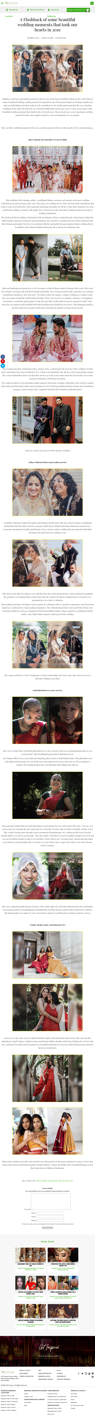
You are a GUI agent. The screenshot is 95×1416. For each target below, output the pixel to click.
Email (34, 1216)
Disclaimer (24, 1373)
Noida (72, 1399)
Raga (25, 1405)
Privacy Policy (25, 1370)
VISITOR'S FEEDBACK (64, 1379)
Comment (27, 1209)
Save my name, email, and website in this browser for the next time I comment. (48, 1224)
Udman (26, 1393)
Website (33, 1220)
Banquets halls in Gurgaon (8, 1410)
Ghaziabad (74, 1402)
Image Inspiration (44, 1373)
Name (33, 1213)
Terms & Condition (27, 1376)
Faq (39, 1370)
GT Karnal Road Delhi (77, 1405)
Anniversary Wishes (45, 1379)
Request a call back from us (78, 10)
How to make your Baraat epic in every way (54, 1180)
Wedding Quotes (44, 1376)
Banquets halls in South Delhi (9, 1398)
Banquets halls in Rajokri (8, 1404)
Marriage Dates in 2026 (55, 1408)
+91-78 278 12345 (92, 3)
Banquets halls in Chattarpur (9, 1401)
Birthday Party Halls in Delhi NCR (57, 1402)
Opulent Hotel (28, 1396)
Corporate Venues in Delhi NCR (57, 1399)
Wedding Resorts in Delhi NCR (57, 1396)
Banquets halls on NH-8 (8, 1407)
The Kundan (27, 1402)
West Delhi (74, 1396)
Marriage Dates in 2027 (55, 1411)
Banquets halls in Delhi (7, 1395)
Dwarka (73, 1408)
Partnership (61, 1376)
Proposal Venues (52, 1393)
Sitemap (60, 1373)
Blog (58, 1370)
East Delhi (74, 1393)
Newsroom (51, 1414)
